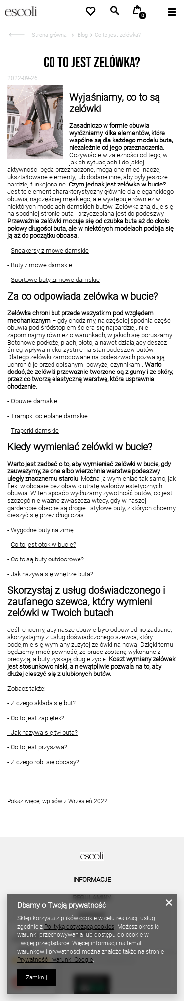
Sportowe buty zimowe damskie (55, 279)
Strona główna (49, 35)
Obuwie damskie (34, 401)
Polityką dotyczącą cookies (79, 926)
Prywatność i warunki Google (55, 959)
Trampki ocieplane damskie (49, 415)
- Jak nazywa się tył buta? (42, 732)
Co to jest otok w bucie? (43, 544)
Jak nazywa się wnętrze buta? (52, 574)
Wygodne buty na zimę (42, 530)
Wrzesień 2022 (87, 801)
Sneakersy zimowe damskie (50, 250)
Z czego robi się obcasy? (45, 762)
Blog (82, 35)
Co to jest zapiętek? (37, 718)
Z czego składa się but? (43, 703)
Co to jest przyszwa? (39, 747)
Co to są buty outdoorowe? (47, 559)
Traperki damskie (35, 430)
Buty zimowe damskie (41, 265)
